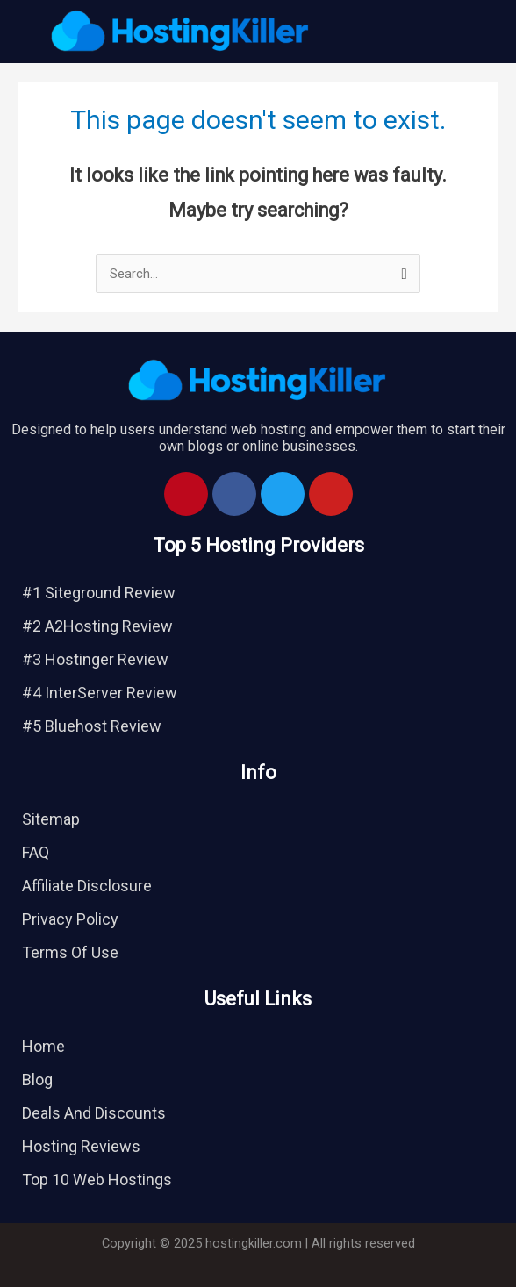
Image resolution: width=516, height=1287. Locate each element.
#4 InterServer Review (99, 692)
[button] (438, 31)
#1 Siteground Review (99, 592)
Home (43, 1046)
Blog (37, 1079)
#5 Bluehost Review (91, 726)
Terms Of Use (70, 952)
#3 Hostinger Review (95, 659)
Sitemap (51, 819)
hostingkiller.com (253, 1243)
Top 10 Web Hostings (97, 1179)
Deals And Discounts (94, 1113)
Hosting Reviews (81, 1146)
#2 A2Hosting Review (97, 626)
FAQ (35, 852)
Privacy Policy (70, 919)
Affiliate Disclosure (87, 885)
